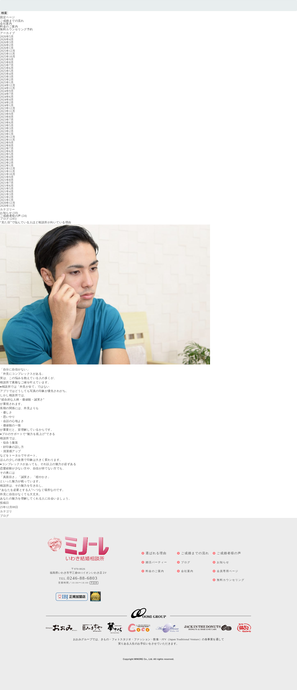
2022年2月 (7, 162)
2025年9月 (7, 59)
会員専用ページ (227, 571)
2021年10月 (7, 174)
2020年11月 (7, 205)
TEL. (78, 578)
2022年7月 (7, 148)
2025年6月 (7, 68)
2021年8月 (7, 180)
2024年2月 (7, 102)
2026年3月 (7, 42)
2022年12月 (7, 136)
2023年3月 (7, 128)
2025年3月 (7, 76)
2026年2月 (7, 45)
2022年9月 (7, 142)
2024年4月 (7, 99)
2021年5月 (7, 188)
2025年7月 (7, 65)
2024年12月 (7, 85)
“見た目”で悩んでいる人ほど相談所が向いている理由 (35, 222)
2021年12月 (7, 168)
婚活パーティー (156, 562)
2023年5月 (7, 125)
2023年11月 (7, 111)
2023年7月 (7, 119)
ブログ (4, 218)
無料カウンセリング (230, 579)
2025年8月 (7, 62)
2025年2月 (7, 79)
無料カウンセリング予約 (16, 29)
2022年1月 (7, 165)
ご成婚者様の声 (10, 215)
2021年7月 (7, 182)
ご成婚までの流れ (12, 20)
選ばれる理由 (156, 553)
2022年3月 (7, 159)
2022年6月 (7, 151)
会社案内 (6, 23)
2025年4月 (7, 73)
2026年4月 (7, 39)
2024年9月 (7, 91)
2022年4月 (7, 157)
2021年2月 (7, 197)
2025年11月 (7, 53)
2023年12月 (7, 108)
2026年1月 (7, 48)
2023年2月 (7, 131)
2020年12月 (7, 202)
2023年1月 (7, 134)
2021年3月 (7, 194)
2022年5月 (7, 154)
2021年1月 (7, 200)
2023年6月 (7, 122)
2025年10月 (7, 56)
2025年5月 (7, 71)
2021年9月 (7, 177)
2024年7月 (7, 93)
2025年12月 (7, 50)
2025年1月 (7, 82)
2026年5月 (7, 36)
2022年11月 (7, 139)
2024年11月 (7, 88)
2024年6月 (7, 96)
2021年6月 (7, 185)
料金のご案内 (9, 26)
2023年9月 (7, 114)
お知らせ (6, 212)
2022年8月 (7, 145)
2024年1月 (7, 105)
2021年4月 (7, 191)
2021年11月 (7, 171)
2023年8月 (7, 116)
